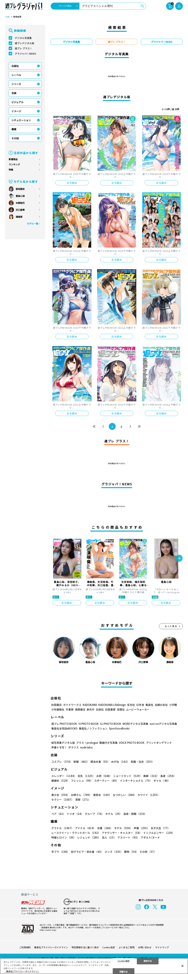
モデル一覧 (32, 223)
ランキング (14, 164)
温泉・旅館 (135, 814)
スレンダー (63, 776)
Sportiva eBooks (119, 728)
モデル (123, 828)
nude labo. (86, 747)
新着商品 (13, 159)
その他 (15, 138)
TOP (7, 17)
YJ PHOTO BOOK (88, 724)
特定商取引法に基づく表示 (85, 947)
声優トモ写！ (59, 747)
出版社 (15, 66)
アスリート (128, 837)
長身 (168, 776)
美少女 (60, 795)
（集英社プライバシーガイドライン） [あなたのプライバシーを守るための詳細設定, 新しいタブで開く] (22, 971)
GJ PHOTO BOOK (110, 724)
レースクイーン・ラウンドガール (75, 833)
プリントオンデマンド (159, 742)
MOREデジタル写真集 (135, 724)
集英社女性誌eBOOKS (64, 728)
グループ (94, 814)
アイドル (85, 828)
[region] (94, 966)
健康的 (60, 780)
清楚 (83, 799)
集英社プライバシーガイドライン (51, 947)
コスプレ (61, 761)
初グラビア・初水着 (87, 851)
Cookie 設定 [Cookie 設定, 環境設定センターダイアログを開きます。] (124, 960)
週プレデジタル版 (24, 43)
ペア (58, 814)
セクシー (62, 799)
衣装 (13, 93)
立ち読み (72, 183)
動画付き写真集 (108, 742)
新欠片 (91, 709)
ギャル (161, 780)
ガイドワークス (72, 705)
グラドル (62, 828)
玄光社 (131, 705)
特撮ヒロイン (63, 837)
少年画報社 (57, 709)
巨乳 (86, 776)
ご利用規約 (25, 947)
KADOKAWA (90, 705)
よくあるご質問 (126, 947)
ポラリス (73, 747)
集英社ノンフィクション (93, 728)
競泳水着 (100, 761)
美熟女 (102, 795)
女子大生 (160, 828)
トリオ (75, 814)
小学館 (173, 705)
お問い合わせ (145, 947)
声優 (141, 828)
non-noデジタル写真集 (163, 724)
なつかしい (124, 795)
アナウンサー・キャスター (122, 833)
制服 (81, 761)
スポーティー (106, 780)
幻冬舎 (140, 705)
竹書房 (70, 709)
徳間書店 (80, 709)
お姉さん (81, 795)
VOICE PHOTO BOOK (131, 742)
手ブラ (60, 851)
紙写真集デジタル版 (63, 742)
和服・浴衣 (142, 761)
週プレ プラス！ (23, 48)
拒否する (148, 960)
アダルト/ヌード (150, 837)
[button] (179, 558)
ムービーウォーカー (137, 709)
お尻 (104, 776)
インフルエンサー (158, 833)
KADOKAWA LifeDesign (112, 705)
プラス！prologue (87, 742)
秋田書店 (56, 705)
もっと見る (171, 626)
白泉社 (100, 709)
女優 (105, 828)
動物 (131, 851)
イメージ (16, 111)
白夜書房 (110, 709)
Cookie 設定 (108, 947)
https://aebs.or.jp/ (48, 930)
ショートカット (127, 776)
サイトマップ (162, 947)
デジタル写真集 (23, 38)
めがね (120, 761)
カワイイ (149, 795)
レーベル (16, 75)
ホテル (113, 814)
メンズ (114, 851)
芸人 (109, 837)
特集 (11, 169)
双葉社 (121, 709)
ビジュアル (17, 102)
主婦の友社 (161, 705)
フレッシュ (82, 780)
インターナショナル (136, 780)
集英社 (149, 705)
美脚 (151, 776)
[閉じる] (182, 966)
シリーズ (16, 84)
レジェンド (89, 837)
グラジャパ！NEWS (25, 53)
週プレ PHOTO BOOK (64, 724)
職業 (13, 129)
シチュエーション (21, 120)
